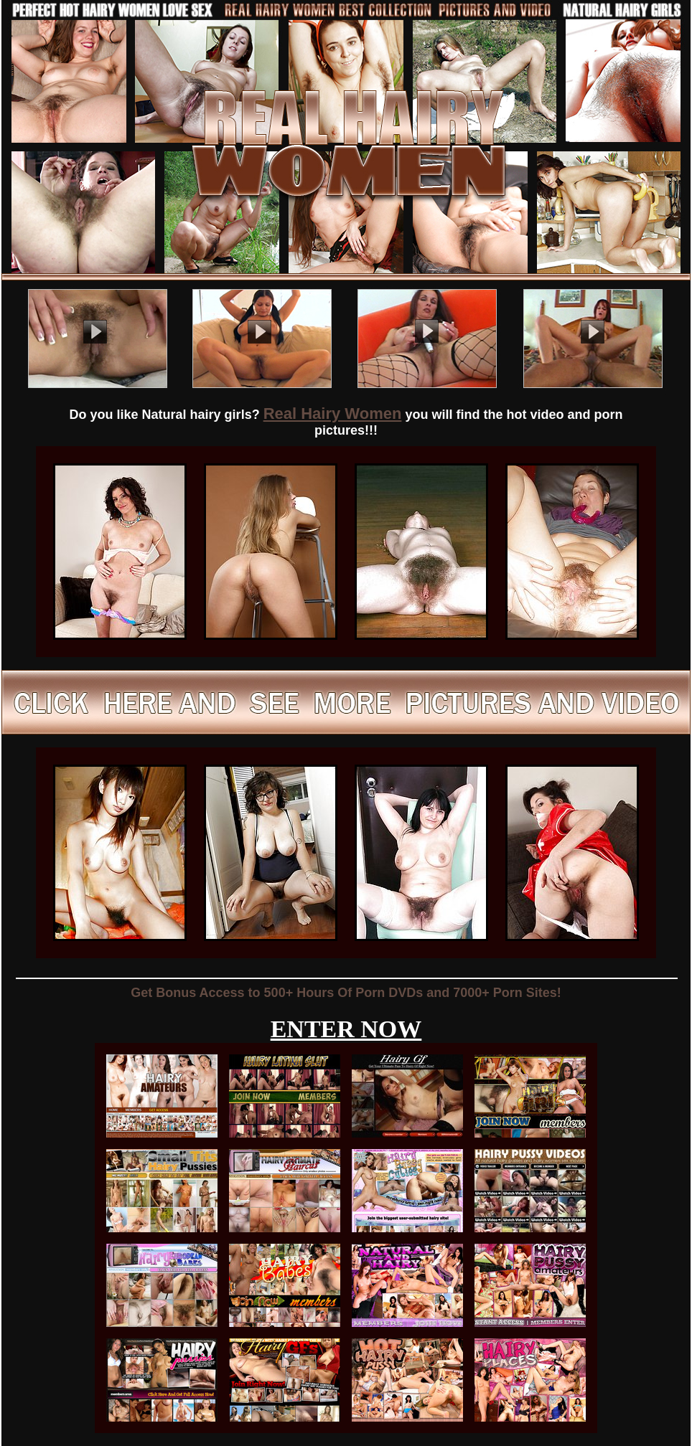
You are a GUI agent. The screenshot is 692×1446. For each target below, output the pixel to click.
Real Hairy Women (332, 413)
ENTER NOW (346, 1029)
